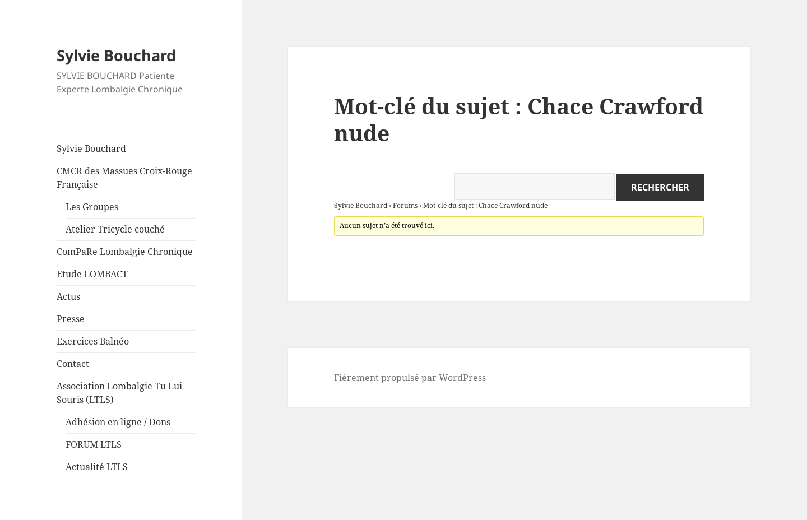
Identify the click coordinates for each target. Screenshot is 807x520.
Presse (71, 319)
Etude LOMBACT (92, 274)
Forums (405, 205)
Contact (73, 363)
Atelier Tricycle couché (115, 229)
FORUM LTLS (94, 444)
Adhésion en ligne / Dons (118, 422)
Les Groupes (92, 207)
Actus (68, 296)
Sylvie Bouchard (116, 55)
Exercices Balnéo (93, 341)
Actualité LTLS (97, 467)
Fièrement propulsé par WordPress (410, 378)
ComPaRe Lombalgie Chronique (125, 251)
